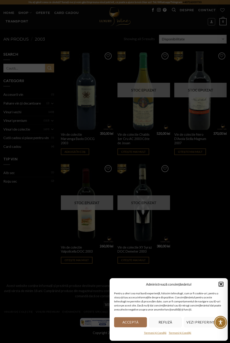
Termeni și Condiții (155, 332)
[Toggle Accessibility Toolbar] (221, 322)
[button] (221, 284)
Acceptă (130, 322)
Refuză (165, 322)
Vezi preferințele (203, 322)
